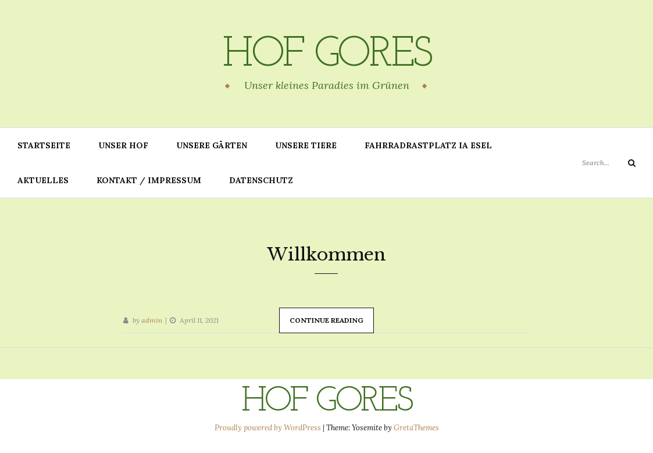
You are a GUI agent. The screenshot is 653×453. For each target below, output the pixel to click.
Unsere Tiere (306, 145)
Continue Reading (326, 320)
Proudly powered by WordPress (269, 428)
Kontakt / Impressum (149, 180)
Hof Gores (326, 55)
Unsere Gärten (211, 145)
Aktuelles (43, 180)
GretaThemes (416, 428)
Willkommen (326, 254)
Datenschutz (261, 180)
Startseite (43, 145)
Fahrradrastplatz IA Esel (428, 145)
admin (151, 320)
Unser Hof (123, 145)
